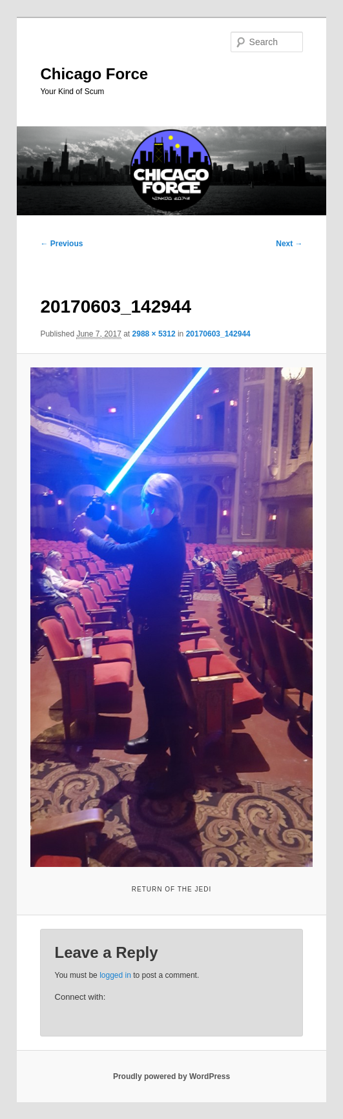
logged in (115, 975)
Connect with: (80, 997)
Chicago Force (94, 74)
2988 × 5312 (154, 333)
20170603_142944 (218, 333)
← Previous (61, 243)
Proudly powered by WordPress (171, 1076)
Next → (289, 243)
